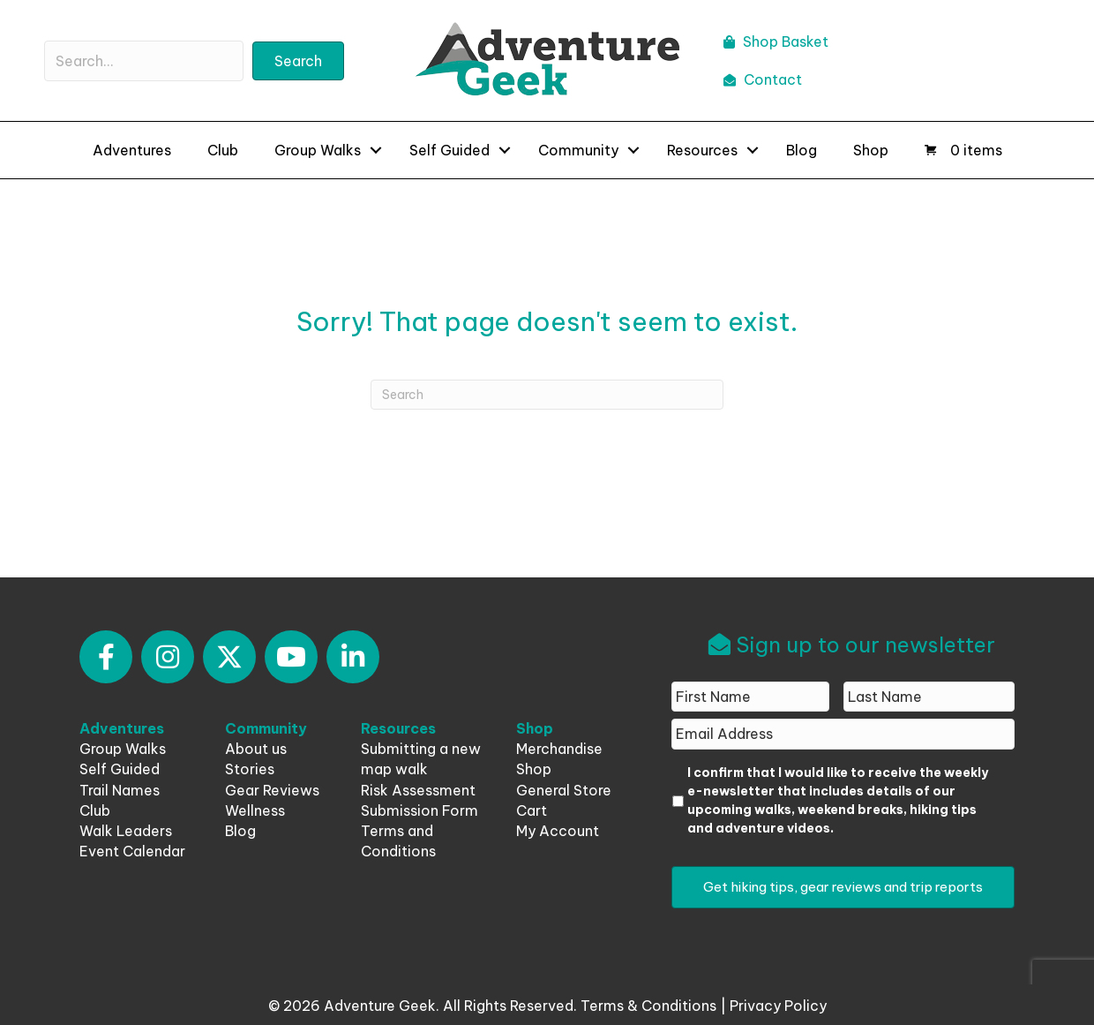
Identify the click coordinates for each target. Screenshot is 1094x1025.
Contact (762, 79)
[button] (298, 60)
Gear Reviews (272, 790)
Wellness (255, 810)
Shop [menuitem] (870, 150)
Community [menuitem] (578, 150)
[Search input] (144, 61)
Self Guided (119, 769)
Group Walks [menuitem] (317, 150)
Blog (240, 831)
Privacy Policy (778, 1005)
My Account (557, 831)
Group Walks (122, 748)
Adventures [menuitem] (132, 150)
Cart (531, 810)
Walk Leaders (125, 831)
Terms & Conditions (648, 1005)
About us (256, 748)
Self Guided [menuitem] (449, 150)
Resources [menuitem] (702, 150)
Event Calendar (132, 851)
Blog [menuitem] (801, 150)
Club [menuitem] (222, 150)
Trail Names (119, 790)
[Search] (547, 395)
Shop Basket (775, 41)
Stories (249, 769)
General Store (563, 790)
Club (94, 810)
